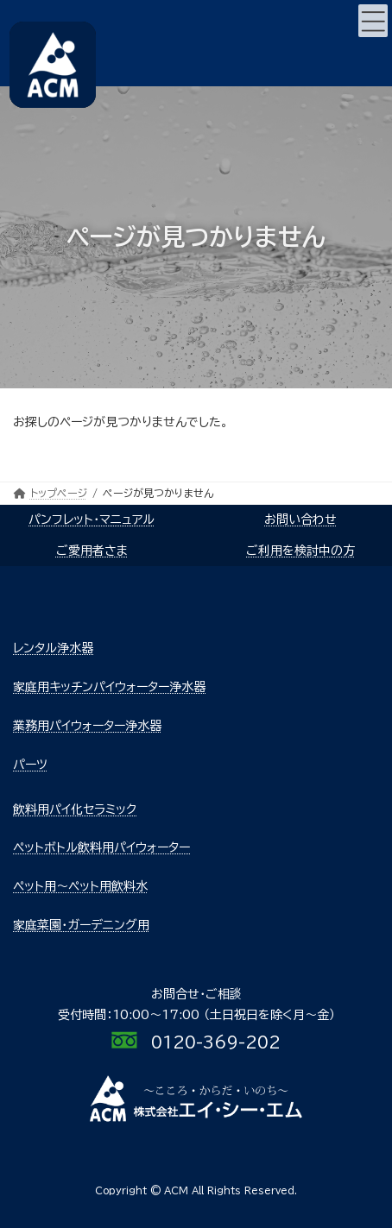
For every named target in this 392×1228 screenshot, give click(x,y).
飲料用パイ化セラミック (74, 809)
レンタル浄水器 (53, 648)
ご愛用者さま (92, 551)
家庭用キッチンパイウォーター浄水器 (109, 687)
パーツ (30, 765)
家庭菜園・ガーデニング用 (81, 925)
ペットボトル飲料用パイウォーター (101, 847)
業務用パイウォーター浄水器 (87, 726)
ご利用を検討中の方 (300, 551)
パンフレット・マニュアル (91, 519)
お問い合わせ (300, 519)
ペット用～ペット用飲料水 (80, 886)
